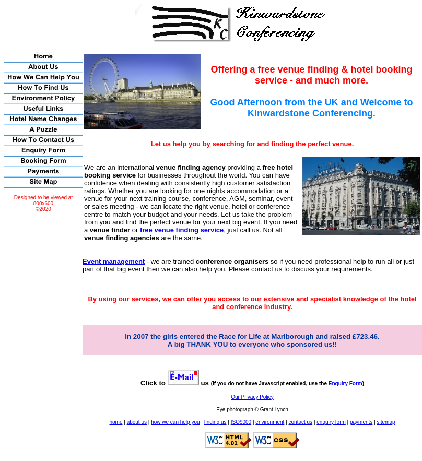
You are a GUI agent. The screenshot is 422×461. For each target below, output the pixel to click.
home (115, 422)
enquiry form (331, 422)
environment (269, 422)
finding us (215, 422)
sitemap (386, 422)
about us (137, 422)
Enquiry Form (345, 383)
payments (361, 422)
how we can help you (175, 422)
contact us (301, 422)
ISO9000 (241, 422)
